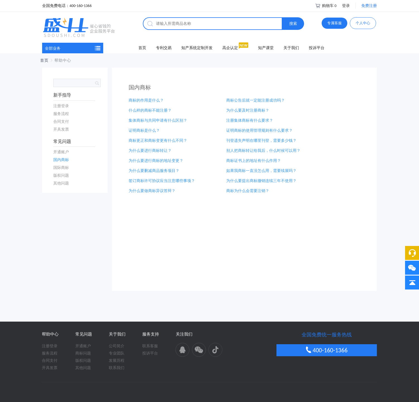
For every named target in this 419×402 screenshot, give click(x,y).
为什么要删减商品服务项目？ (154, 170)
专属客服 (334, 23)
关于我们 (291, 48)
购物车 (325, 5)
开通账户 (61, 152)
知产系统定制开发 (197, 48)
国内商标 (61, 159)
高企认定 (230, 48)
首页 (142, 48)
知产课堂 (266, 48)
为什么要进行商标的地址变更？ (156, 160)
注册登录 (61, 106)
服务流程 (61, 113)
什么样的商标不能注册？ (150, 110)
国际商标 (61, 167)
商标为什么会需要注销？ (247, 190)
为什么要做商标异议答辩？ (152, 190)
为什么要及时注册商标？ (247, 110)
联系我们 (116, 367)
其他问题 (61, 183)
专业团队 (116, 353)
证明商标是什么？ (144, 130)
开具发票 (61, 129)
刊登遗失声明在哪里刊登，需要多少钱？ (261, 140)
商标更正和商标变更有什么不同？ (158, 140)
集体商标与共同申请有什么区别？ (158, 120)
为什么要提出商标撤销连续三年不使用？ (261, 180)
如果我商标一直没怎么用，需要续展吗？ (261, 170)
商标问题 (83, 353)
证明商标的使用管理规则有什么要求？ (259, 130)
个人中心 (363, 23)
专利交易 (164, 48)
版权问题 (61, 175)
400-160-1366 (327, 350)
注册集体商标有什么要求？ (249, 120)
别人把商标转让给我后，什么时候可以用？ (263, 150)
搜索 (293, 23)
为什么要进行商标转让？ (150, 150)
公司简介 (116, 346)
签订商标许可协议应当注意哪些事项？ (162, 180)
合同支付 (61, 121)
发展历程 (116, 360)
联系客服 (150, 346)
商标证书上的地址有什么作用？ (253, 160)
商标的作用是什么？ (146, 100)
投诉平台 (316, 48)
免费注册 (369, 5)
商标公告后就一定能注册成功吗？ (255, 100)
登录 (346, 5)
